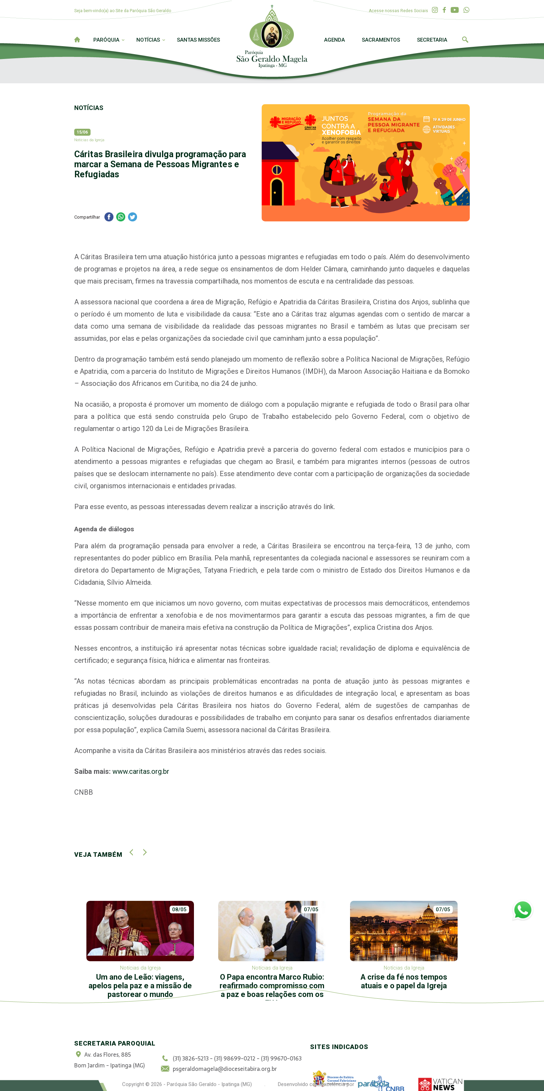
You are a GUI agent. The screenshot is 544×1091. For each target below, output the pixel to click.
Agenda (334, 40)
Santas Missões (198, 40)
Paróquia (106, 40)
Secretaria (432, 40)
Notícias (148, 40)
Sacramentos (381, 40)
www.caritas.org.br (140, 771)
